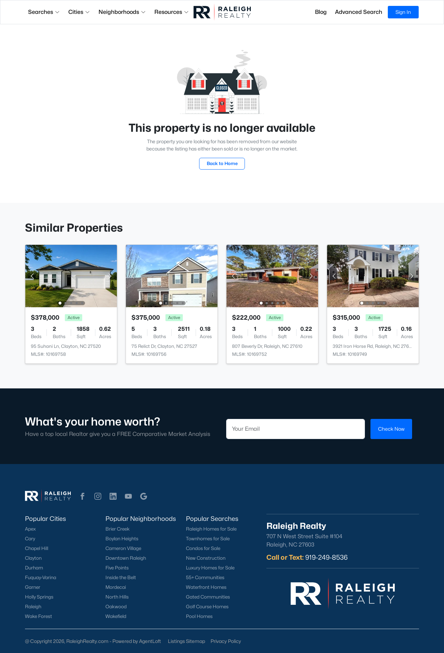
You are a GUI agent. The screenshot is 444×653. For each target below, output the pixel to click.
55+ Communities (205, 577)
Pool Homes (199, 616)
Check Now (391, 429)
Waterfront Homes (206, 587)
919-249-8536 (326, 557)
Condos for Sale (203, 548)
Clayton (33, 558)
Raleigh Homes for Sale (211, 529)
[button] (82, 496)
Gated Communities (208, 597)
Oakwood (116, 606)
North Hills (117, 597)
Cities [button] (79, 12)
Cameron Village (123, 548)
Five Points (117, 567)
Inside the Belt (120, 577)
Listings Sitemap (186, 641)
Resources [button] (171, 12)
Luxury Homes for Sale (210, 567)
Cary (30, 538)
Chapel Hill (36, 548)
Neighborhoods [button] (122, 12)
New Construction (205, 558)
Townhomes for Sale (208, 538)
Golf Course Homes (207, 606)
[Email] (295, 429)
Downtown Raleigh (125, 558)
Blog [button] (321, 12)
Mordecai (115, 587)
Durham (34, 567)
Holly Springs (39, 597)
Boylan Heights (121, 538)
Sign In (403, 12)
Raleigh (33, 606)
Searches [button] (44, 12)
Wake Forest (38, 616)
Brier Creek (117, 529)
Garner (32, 587)
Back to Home (222, 163)
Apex (30, 529)
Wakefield (115, 616)
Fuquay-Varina (40, 577)
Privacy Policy (226, 641)
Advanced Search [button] (358, 12)
